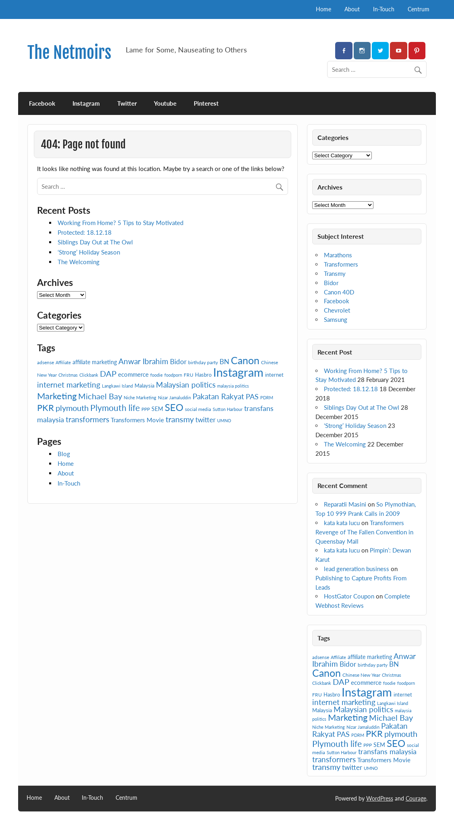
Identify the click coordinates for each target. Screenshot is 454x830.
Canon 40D (339, 292)
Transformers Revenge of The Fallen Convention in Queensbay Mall (364, 532)
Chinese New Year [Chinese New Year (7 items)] (361, 675)
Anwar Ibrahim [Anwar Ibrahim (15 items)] (143, 361)
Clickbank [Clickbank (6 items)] (88, 374)
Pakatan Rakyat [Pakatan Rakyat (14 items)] (218, 396)
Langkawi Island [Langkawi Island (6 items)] (117, 385)
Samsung (335, 319)
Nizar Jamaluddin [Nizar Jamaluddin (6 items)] (174, 397)
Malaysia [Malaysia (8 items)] (144, 385)
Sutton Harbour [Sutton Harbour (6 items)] (228, 409)
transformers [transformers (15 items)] (87, 419)
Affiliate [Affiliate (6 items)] (63, 362)
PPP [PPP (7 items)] (145, 409)
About (352, 9)
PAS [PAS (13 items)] (252, 396)
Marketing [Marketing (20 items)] (57, 395)
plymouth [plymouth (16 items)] (72, 408)
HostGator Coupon (349, 596)
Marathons (338, 255)
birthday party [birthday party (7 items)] (203, 362)
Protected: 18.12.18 (85, 232)
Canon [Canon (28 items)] (245, 360)
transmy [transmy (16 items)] (180, 419)
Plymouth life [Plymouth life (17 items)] (115, 408)
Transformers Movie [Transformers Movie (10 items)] (137, 419)
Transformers (341, 264)
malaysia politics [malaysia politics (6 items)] (233, 385)
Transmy (335, 273)
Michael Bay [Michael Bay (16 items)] (100, 396)
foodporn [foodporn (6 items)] (173, 374)
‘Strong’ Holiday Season (89, 252)
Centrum (418, 9)
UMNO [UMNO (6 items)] (224, 420)
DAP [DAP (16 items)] (108, 373)
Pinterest (206, 103)
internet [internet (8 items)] (274, 374)
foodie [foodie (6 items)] (156, 374)
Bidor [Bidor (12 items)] (178, 361)
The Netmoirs (69, 52)
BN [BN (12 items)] (224, 361)
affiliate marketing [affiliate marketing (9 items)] (95, 362)
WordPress (379, 798)
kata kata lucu (342, 522)
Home (323, 9)
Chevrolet (337, 310)
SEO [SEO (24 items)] (174, 407)
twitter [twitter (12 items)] (205, 419)
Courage (416, 798)
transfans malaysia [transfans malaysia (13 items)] (387, 751)
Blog (64, 453)
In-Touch (383, 9)
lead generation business (356, 568)
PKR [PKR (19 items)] (45, 407)
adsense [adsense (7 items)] (45, 362)
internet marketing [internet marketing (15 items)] (68, 384)
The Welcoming (79, 261)
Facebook (42, 103)
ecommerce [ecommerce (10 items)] (133, 374)
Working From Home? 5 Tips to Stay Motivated (120, 222)
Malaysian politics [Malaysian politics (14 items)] (186, 384)
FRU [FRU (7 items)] (188, 375)
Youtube (165, 103)
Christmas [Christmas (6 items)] (68, 374)
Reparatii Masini (345, 504)
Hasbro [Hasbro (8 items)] (203, 374)
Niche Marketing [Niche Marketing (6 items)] (140, 397)
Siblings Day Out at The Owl (95, 242)
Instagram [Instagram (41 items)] (238, 372)
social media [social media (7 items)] (198, 409)
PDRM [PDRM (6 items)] (266, 397)
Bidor (331, 282)
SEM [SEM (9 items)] (157, 408)
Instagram (86, 103)
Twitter (127, 103)
